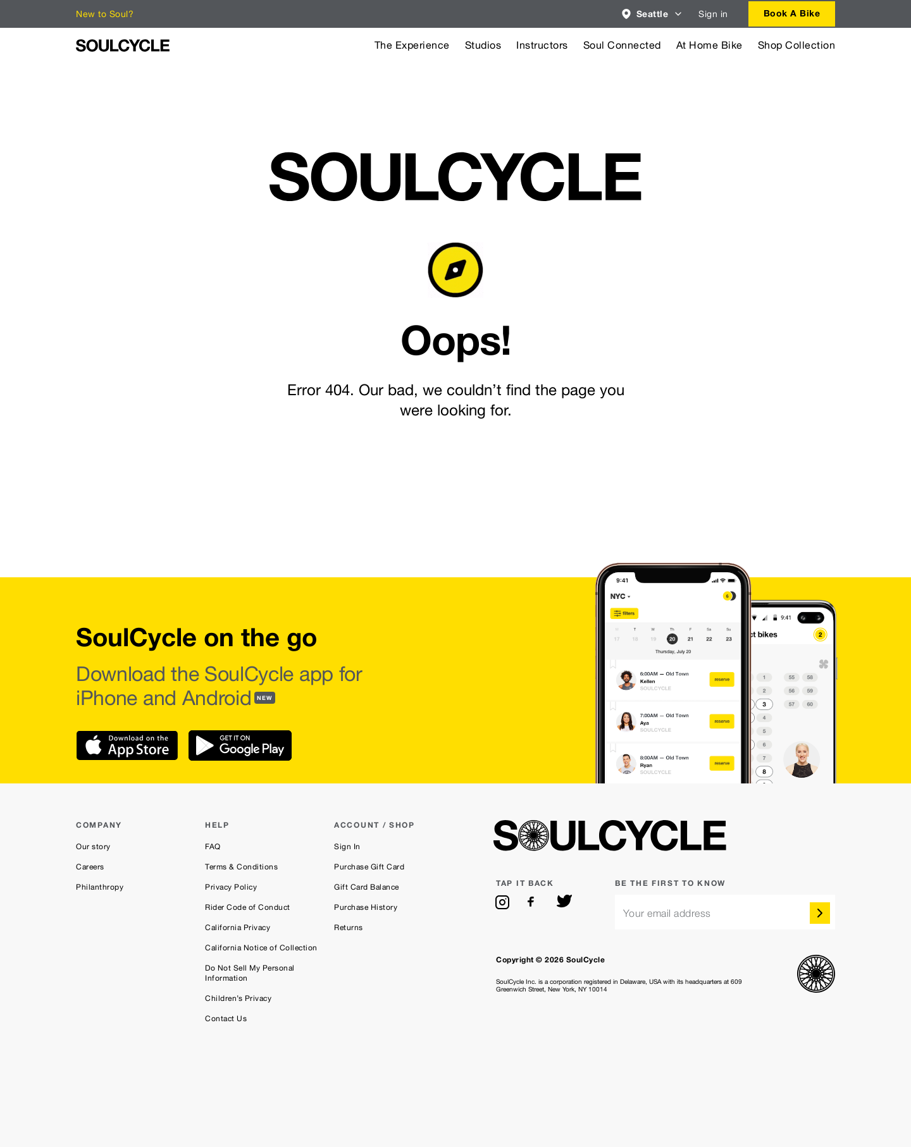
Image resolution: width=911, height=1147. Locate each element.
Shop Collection (797, 45)
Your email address (667, 913)
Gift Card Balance (366, 887)
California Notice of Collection (261, 947)
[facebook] (533, 902)
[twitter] (564, 902)
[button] (652, 14)
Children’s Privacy (238, 998)
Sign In (347, 846)
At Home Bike (709, 45)
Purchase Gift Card (369, 866)
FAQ (213, 846)
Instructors (542, 45)
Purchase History (365, 907)
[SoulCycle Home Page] (123, 45)
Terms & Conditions (241, 866)
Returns (348, 927)
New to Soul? (104, 14)
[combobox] (652, 14)
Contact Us (226, 1018)
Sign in (713, 14)
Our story (93, 846)
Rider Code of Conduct (247, 907)
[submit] (820, 913)
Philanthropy (99, 887)
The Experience (412, 45)
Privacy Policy (231, 887)
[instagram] (502, 902)
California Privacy (237, 927)
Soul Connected (622, 45)
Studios (483, 45)
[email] (725, 912)
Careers (90, 866)
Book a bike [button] (792, 13)
